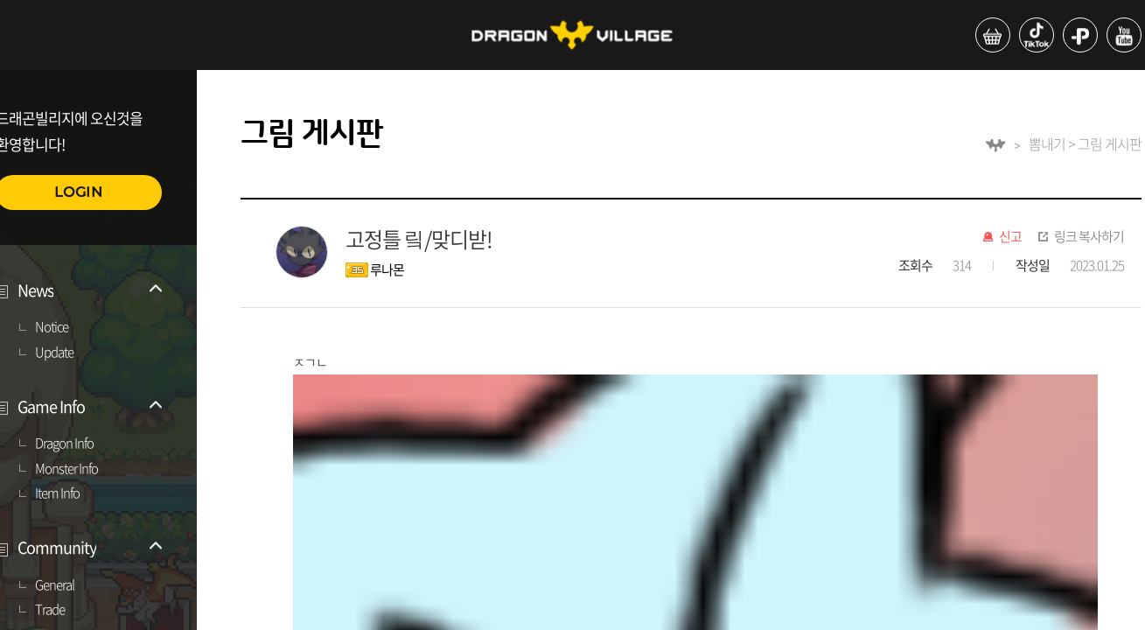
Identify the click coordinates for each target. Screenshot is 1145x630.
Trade (50, 610)
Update (54, 352)
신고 (1010, 237)
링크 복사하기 (1089, 237)
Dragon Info (64, 443)
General (54, 585)
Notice (51, 327)
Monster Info (66, 469)
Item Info (57, 493)
